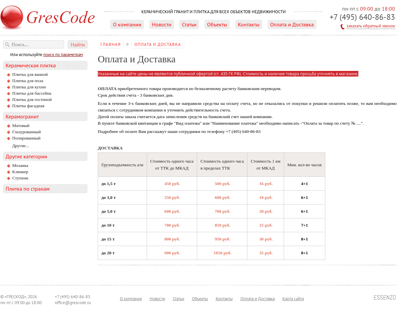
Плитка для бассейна (31, 93)
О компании (127, 24)
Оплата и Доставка (292, 24)
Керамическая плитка (31, 65)
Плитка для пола (27, 80)
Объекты (217, 24)
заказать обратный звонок (370, 26)
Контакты (249, 24)
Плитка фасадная (28, 105)
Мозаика (20, 165)
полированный (26, 138)
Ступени (20, 177)
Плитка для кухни (29, 86)
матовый (20, 125)
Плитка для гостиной (32, 99)
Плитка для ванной (30, 74)
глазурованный (26, 131)
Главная (110, 44)
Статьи (189, 24)
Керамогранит (22, 116)
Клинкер (20, 171)
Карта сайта (293, 298)
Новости (161, 24)
